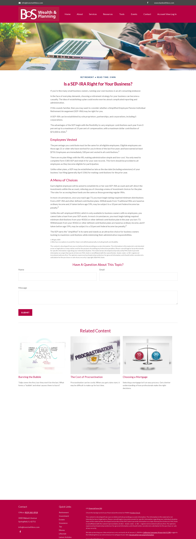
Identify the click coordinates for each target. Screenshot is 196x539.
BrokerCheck (135, 513)
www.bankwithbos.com (164, 3)
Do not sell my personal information (141, 535)
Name (21, 269)
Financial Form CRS (95, 508)
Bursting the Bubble (29, 376)
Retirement (64, 512)
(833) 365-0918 (31, 512)
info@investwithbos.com (30, 3)
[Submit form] (25, 312)
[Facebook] (148, 2)
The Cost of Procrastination (87, 376)
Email (102, 269)
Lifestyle (62, 533)
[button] (68, 14)
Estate (62, 519)
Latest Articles (65, 537)
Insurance (63, 523)
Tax (60, 526)
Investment (64, 516)
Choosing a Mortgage (135, 376)
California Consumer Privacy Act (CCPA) (157, 532)
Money (62, 530)
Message (22, 287)
